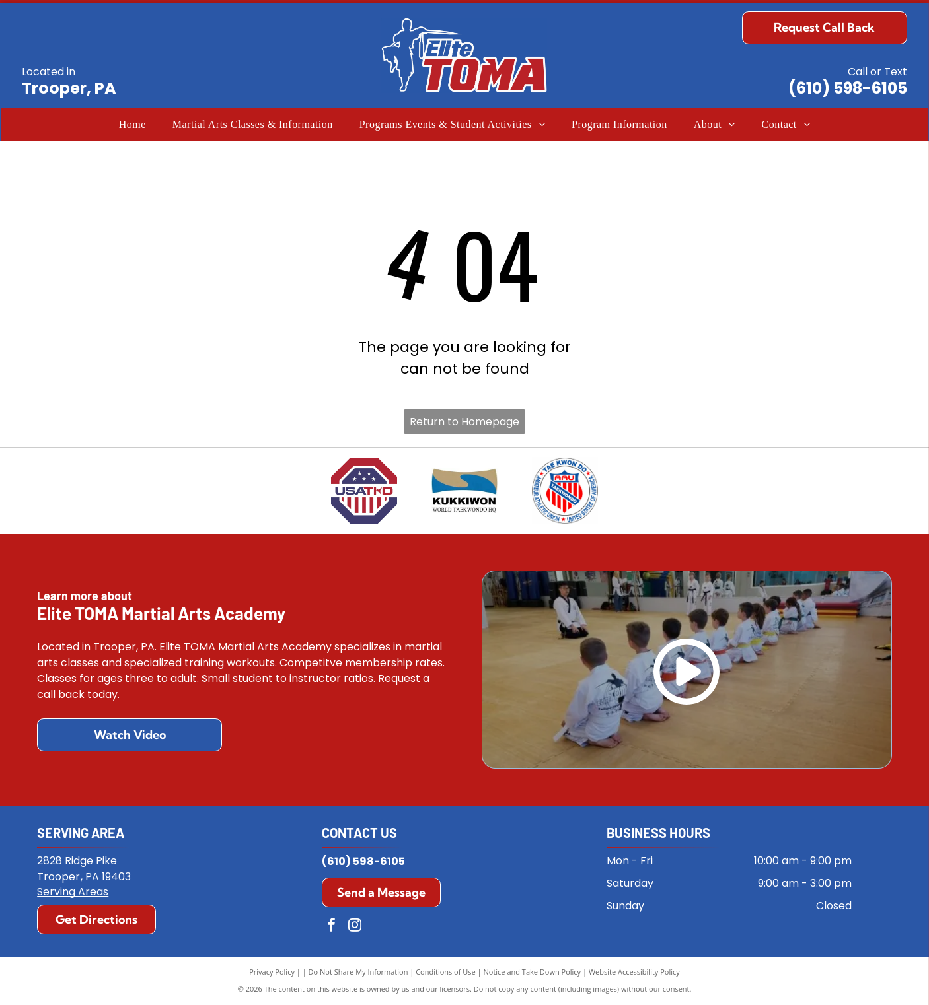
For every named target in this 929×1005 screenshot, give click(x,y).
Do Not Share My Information (358, 972)
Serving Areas (72, 891)
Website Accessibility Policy (634, 972)
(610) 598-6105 (847, 88)
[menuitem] (132, 125)
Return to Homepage (464, 421)
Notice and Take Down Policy (532, 972)
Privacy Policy (272, 972)
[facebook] (332, 926)
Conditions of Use (446, 972)
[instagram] (355, 926)
